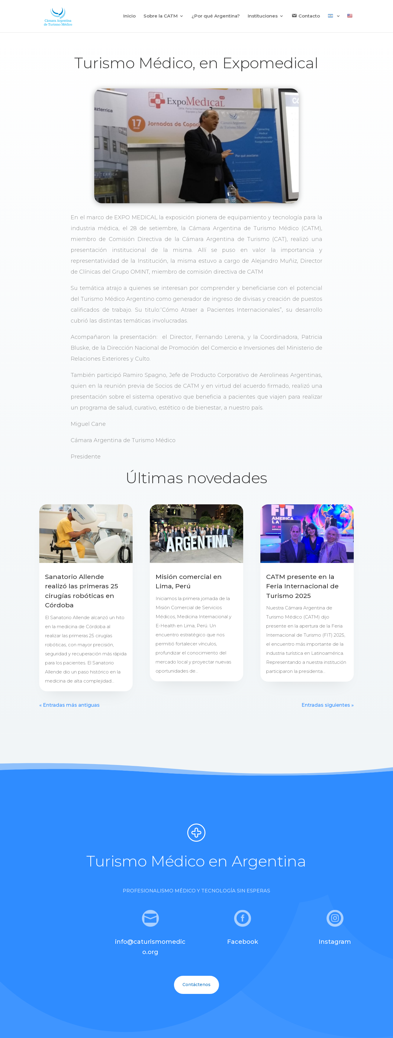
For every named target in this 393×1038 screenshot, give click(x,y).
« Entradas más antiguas (69, 705)
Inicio (129, 16)
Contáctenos (196, 984)
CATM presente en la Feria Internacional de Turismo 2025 (302, 586)
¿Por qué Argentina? (216, 16)
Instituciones (263, 16)
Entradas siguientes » (327, 705)
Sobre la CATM (160, 16)
